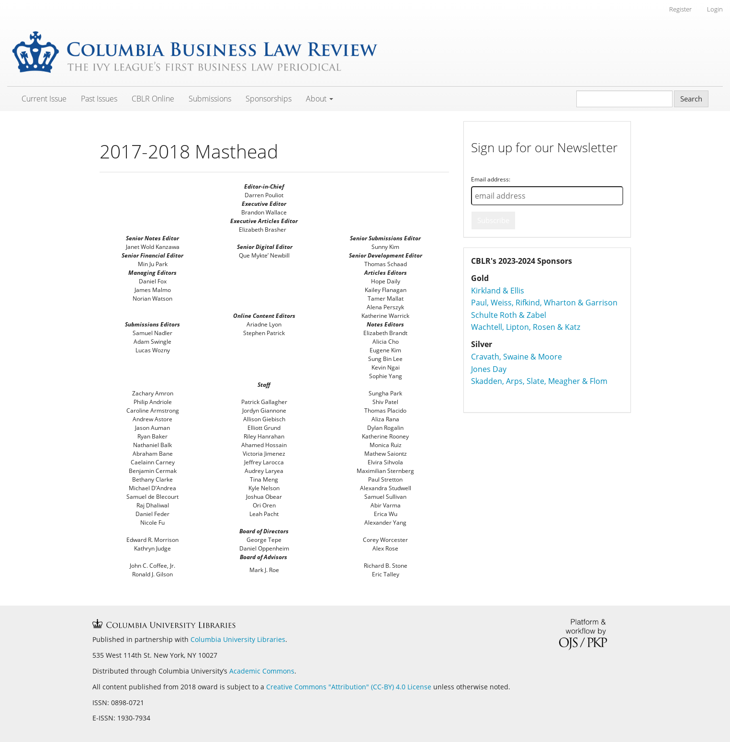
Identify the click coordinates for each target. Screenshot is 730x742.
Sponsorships (269, 98)
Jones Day (488, 369)
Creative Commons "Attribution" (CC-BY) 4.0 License (349, 686)
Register (680, 9)
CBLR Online (153, 98)
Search (691, 98)
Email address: (490, 179)
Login (715, 9)
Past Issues (99, 98)
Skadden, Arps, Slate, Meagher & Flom (539, 381)
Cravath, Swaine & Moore (516, 356)
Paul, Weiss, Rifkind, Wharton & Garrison (544, 302)
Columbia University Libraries (238, 639)
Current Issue (44, 98)
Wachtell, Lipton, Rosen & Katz (525, 327)
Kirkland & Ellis (497, 290)
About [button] (319, 98)
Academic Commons (261, 670)
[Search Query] (624, 98)
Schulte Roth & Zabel (508, 315)
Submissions (210, 98)
